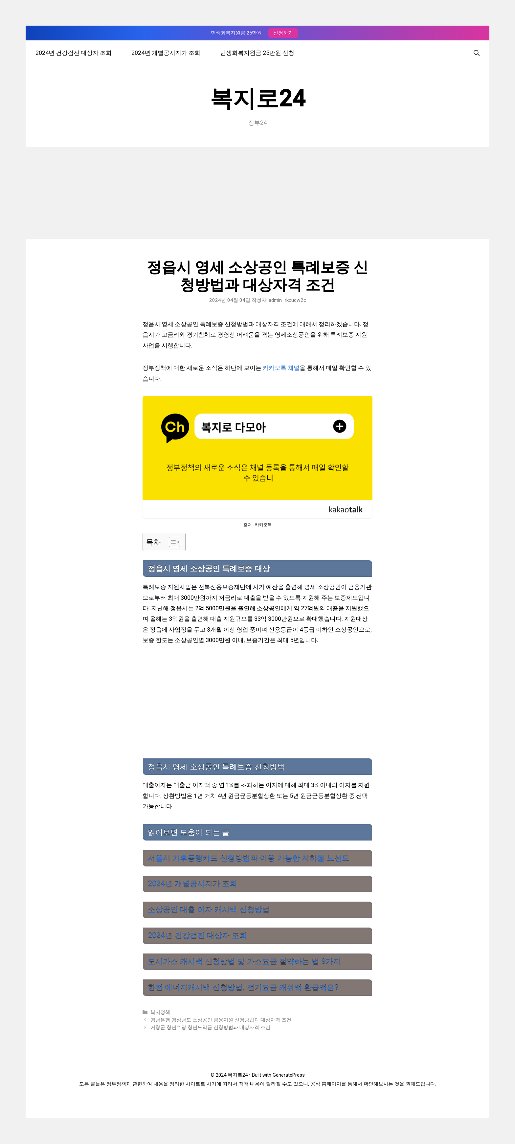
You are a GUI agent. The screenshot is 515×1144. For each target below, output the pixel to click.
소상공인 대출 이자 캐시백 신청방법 (209, 910)
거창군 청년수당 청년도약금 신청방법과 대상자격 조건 (210, 1027)
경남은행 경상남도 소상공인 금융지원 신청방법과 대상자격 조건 (220, 1020)
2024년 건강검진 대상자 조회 (73, 52)
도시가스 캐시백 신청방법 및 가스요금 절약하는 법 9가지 (244, 961)
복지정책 (160, 1012)
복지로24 (257, 98)
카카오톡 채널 (281, 367)
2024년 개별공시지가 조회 (165, 52)
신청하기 (283, 33)
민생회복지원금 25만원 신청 (257, 52)
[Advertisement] (257, 193)
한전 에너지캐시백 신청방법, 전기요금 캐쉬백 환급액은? (243, 987)
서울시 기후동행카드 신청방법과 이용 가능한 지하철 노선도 (248, 858)
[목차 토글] (171, 542)
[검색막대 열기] (476, 52)
